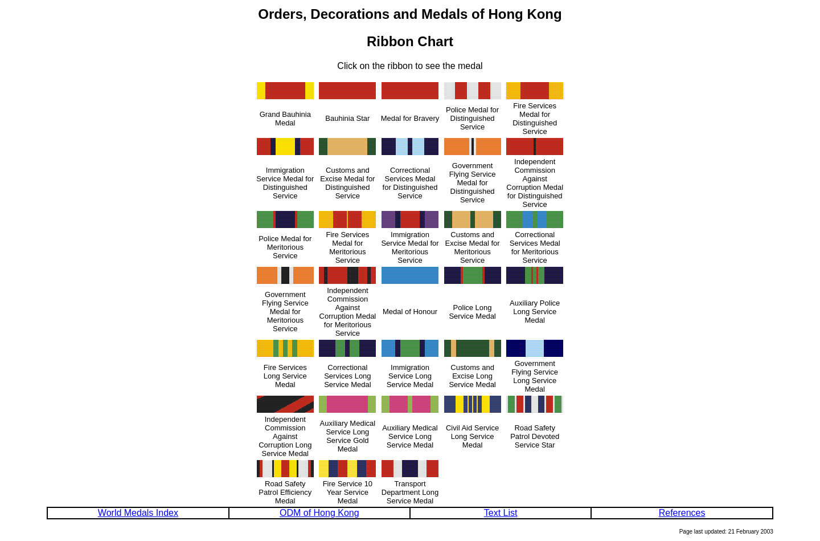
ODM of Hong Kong (319, 513)
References (682, 513)
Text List (501, 513)
